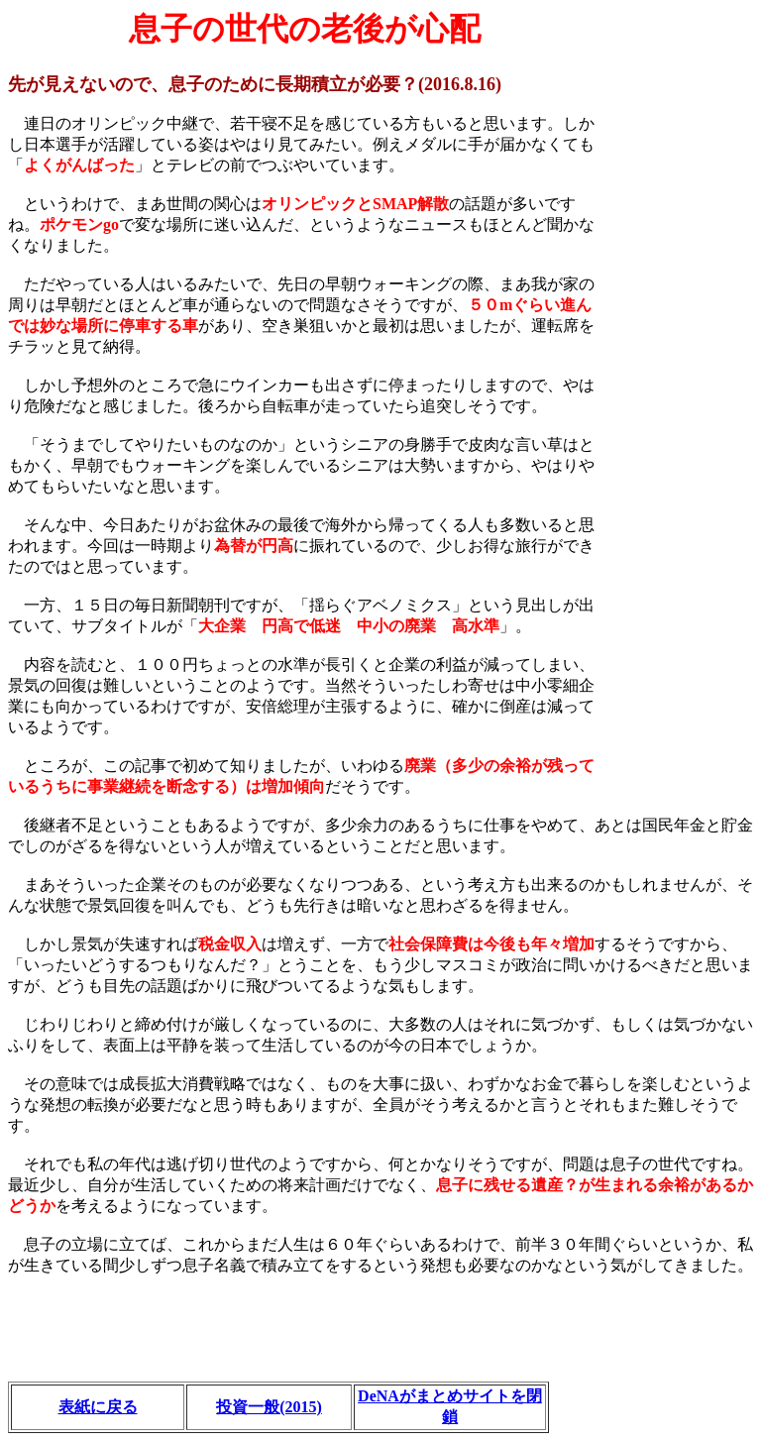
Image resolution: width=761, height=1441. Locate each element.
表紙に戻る (98, 1406)
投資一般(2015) (269, 1406)
